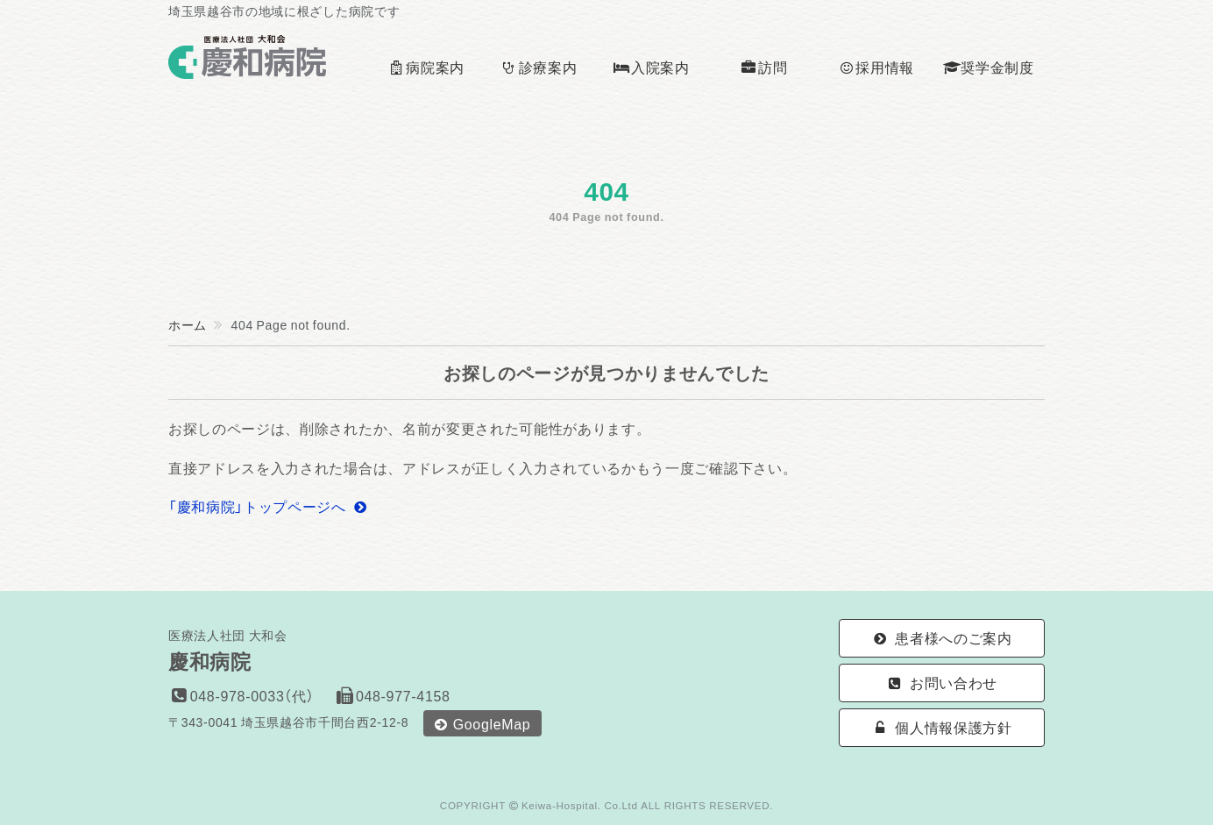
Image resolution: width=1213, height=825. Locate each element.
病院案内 (426, 66)
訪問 (763, 66)
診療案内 (538, 66)
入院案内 (651, 66)
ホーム (187, 324)
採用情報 (876, 66)
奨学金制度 (988, 66)
